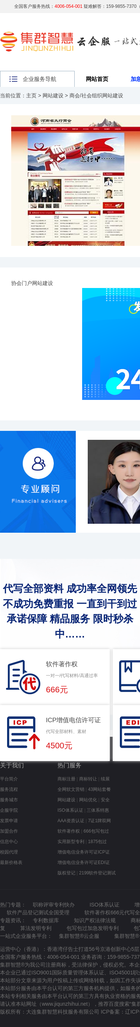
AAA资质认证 (70, 820)
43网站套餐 (99, 789)
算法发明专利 (36, 928)
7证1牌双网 (99, 820)
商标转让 (88, 779)
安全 (105, 799)
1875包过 (97, 841)
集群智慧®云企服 (79, 936)
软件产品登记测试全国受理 (38, 912)
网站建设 (53, 95)
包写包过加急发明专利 (92, 928)
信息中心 (9, 841)
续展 (105, 779)
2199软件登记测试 (97, 873)
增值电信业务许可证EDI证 (83, 862)
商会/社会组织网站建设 (96, 95)
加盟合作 (9, 831)
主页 (31, 95)
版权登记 (66, 873)
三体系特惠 (98, 810)
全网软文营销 (70, 789)
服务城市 (9, 799)
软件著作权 (68, 831)
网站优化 (88, 799)
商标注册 (66, 779)
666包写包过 (96, 831)
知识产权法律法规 (95, 920)
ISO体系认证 (70, 810)
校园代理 (9, 852)
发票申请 (9, 820)
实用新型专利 (70, 841)
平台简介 (9, 779)
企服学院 (9, 810)
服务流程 (9, 789)
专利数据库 (46, 920)
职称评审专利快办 (54, 905)
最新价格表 (11, 862)
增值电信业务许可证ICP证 (83, 852)
